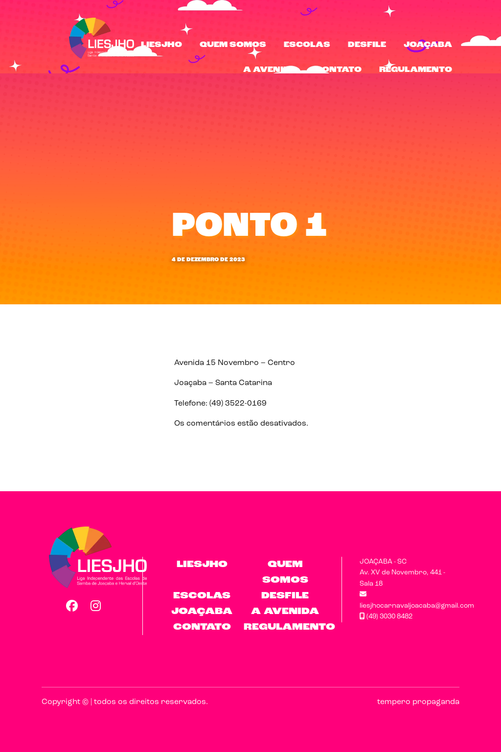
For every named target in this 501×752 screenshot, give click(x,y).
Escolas (307, 45)
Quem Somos (233, 45)
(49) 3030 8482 (386, 616)
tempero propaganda (418, 702)
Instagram (96, 605)
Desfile (367, 45)
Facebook (71, 605)
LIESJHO (161, 45)
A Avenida (270, 70)
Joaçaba (428, 45)
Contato (338, 70)
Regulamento (415, 70)
